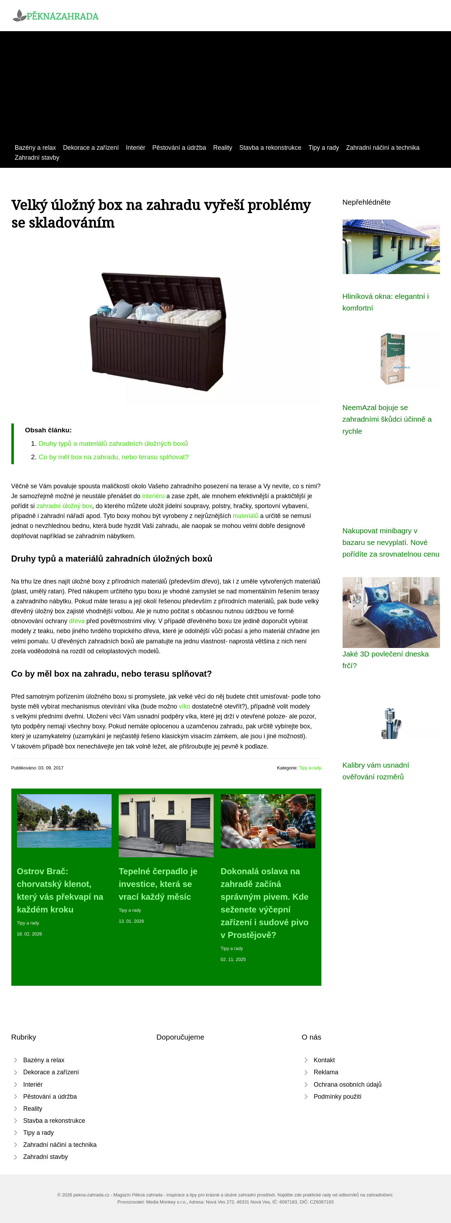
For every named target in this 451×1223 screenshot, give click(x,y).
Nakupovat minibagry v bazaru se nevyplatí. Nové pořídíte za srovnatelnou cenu (391, 542)
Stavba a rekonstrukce (270, 147)
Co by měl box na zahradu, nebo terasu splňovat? (113, 457)
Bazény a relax (35, 147)
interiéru (153, 496)
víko (184, 706)
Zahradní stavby (37, 157)
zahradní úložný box (64, 506)
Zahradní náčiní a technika (382, 147)
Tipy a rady (324, 147)
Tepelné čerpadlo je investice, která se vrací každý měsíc (158, 883)
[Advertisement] (225, 89)
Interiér (135, 147)
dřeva (77, 621)
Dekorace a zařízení (91, 147)
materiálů (245, 515)
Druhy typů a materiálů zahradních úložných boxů (113, 443)
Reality (222, 147)
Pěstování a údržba (179, 147)
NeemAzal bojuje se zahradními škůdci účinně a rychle (387, 419)
